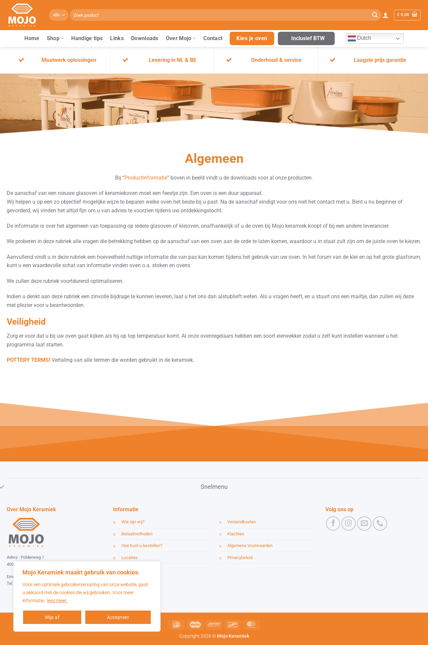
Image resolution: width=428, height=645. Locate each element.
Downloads (144, 38)
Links (117, 38)
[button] (385, 15)
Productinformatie (145, 178)
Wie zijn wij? (132, 521)
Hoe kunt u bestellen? (141, 545)
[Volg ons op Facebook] (333, 523)
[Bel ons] (380, 523)
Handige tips (87, 38)
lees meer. (57, 600)
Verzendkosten (241, 521)
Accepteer (118, 617)
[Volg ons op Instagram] (348, 523)
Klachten (235, 533)
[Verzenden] (375, 15)
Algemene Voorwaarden (250, 545)
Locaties (129, 557)
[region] (86, 596)
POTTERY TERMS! (28, 360)
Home (31, 38)
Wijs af (52, 617)
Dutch (359, 38)
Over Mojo (181, 38)
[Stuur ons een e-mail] (364, 523)
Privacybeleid (239, 557)
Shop (55, 38)
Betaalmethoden (136, 533)
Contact (212, 38)
